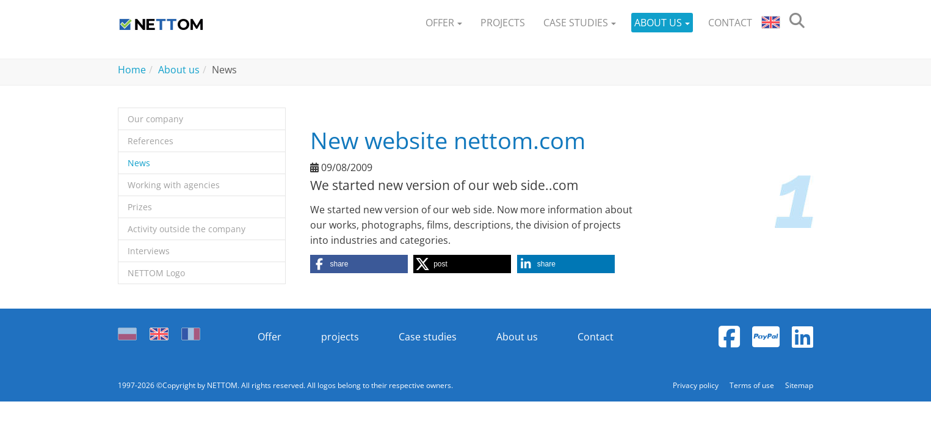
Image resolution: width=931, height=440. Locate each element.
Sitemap (799, 385)
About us (517, 336)
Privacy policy (696, 385)
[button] (443, 23)
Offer (269, 336)
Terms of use (753, 385)
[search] (797, 23)
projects (340, 336)
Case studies (428, 336)
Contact (596, 336)
